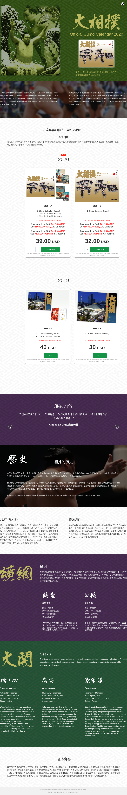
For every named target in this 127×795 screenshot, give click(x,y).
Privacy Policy (64, 253)
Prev (10, 427)
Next (117, 427)
